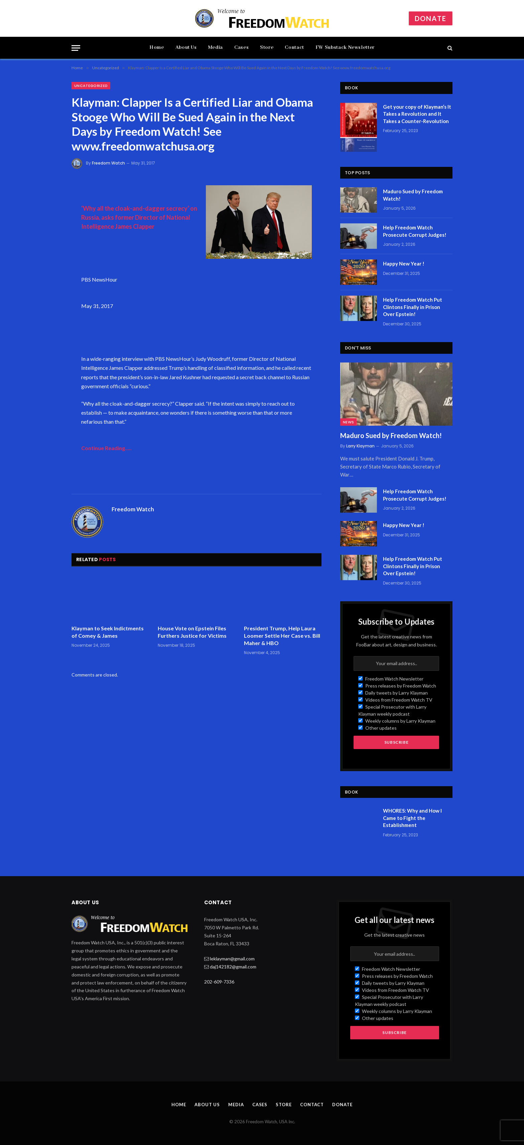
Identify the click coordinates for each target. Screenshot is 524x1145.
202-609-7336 (219, 981)
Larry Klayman (360, 446)
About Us (186, 47)
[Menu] (76, 48)
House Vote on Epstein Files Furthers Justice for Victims (192, 632)
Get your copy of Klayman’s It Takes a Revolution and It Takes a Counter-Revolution (417, 114)
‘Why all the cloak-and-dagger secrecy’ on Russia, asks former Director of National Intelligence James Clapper (139, 217)
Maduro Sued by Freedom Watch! (413, 194)
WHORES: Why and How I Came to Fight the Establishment (412, 818)
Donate (430, 18)
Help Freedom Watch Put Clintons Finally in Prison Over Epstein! (412, 307)
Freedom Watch (108, 163)
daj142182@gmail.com (233, 966)
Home (156, 47)
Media (215, 47)
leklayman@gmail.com (232, 958)
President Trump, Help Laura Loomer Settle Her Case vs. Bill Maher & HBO (282, 635)
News (348, 422)
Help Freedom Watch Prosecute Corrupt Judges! (414, 230)
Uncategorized (91, 85)
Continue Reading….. (106, 448)
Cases (241, 47)
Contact (294, 47)
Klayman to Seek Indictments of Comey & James (108, 632)
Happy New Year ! (403, 264)
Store (266, 47)
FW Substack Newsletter (345, 47)
